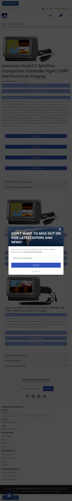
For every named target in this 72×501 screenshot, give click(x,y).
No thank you (36, 271)
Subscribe (36, 265)
